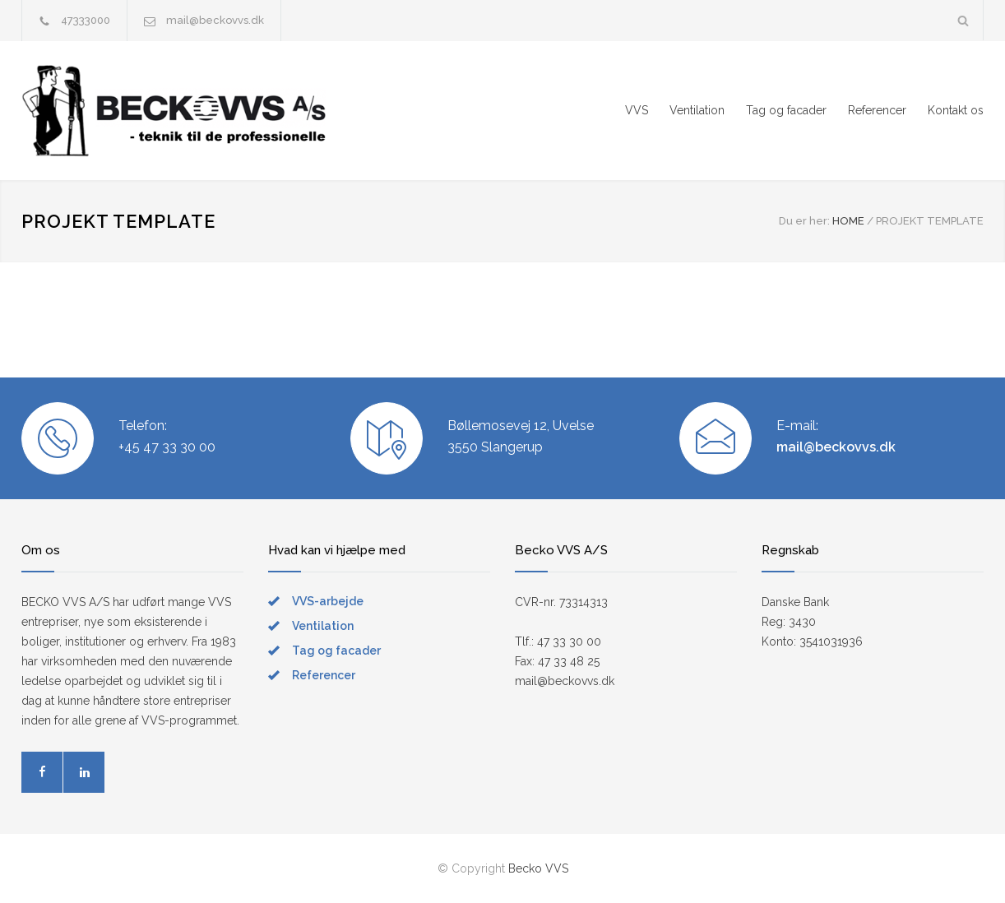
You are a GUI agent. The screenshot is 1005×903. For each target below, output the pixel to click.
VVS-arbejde (328, 601)
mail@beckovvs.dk (215, 20)
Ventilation (697, 110)
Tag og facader (786, 110)
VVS (636, 110)
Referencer (877, 110)
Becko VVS (538, 868)
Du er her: (804, 221)
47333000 (85, 20)
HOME (848, 221)
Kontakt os (956, 110)
